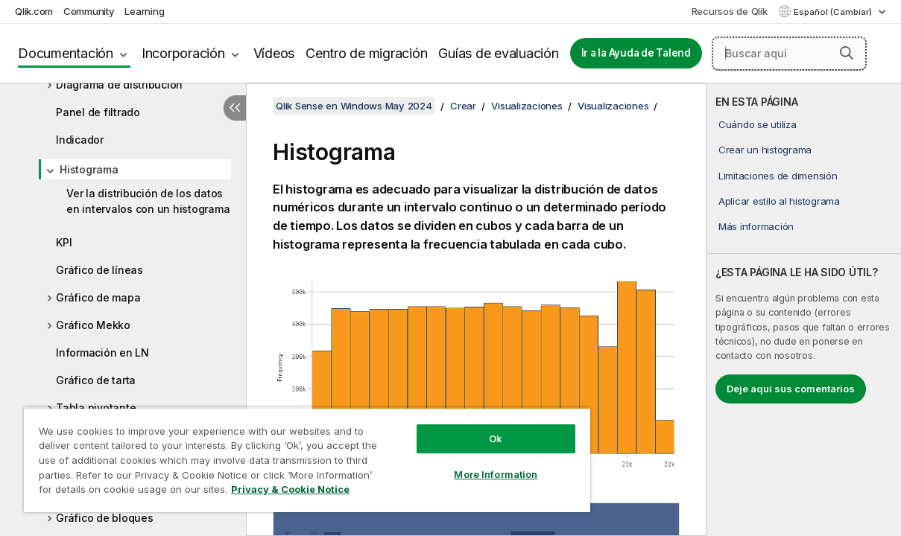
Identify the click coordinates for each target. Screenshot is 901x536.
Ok (459, 427)
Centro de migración (366, 53)
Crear (463, 106)
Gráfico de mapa (98, 297)
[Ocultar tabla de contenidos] (235, 108)
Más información (756, 226)
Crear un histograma (765, 150)
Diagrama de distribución (119, 84)
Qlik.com (34, 11)
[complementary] (803, 309)
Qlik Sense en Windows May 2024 (354, 106)
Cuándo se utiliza (757, 124)
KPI (64, 242)
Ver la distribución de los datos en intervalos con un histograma (148, 201)
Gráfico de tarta (96, 380)
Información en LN (102, 352)
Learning (144, 11)
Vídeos (274, 53)
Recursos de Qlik (730, 11)
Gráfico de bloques (105, 517)
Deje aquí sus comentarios (791, 389)
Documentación (65, 53)
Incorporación (183, 53)
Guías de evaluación (498, 53)
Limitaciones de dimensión (778, 176)
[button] (846, 52)
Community (89, 11)
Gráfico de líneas (99, 270)
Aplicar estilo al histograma (779, 201)
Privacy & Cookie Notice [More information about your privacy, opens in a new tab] (125, 492)
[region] (285, 454)
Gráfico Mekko (93, 325)
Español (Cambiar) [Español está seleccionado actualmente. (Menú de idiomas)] (834, 12)
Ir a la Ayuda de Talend (636, 53)
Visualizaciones (526, 106)
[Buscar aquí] (789, 53)
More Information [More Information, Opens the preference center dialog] (459, 463)
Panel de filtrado (98, 112)
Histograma (89, 169)
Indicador (80, 139)
